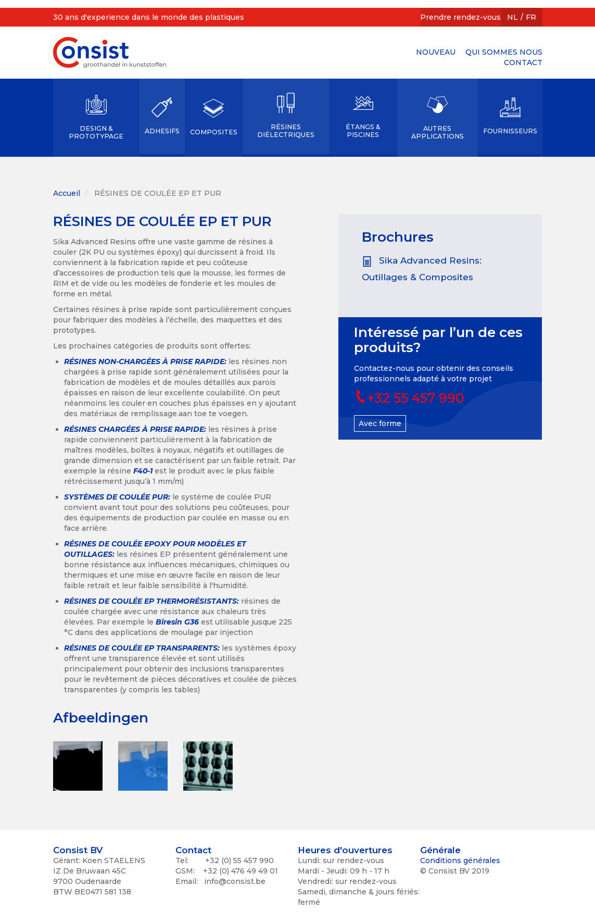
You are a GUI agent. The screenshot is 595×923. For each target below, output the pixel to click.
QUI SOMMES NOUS (503, 52)
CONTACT (523, 62)
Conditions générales (460, 860)
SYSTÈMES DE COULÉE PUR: (117, 497)
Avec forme (380, 423)
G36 (191, 622)
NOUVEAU (435, 52)
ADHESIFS (162, 131)
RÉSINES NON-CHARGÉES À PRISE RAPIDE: (145, 361)
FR (531, 17)
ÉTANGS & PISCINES (363, 131)
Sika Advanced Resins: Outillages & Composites (422, 268)
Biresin (170, 622)
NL (512, 17)
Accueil (66, 193)
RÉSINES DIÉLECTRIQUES (285, 131)
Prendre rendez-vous (460, 17)
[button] (78, 766)
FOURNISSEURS (510, 131)
